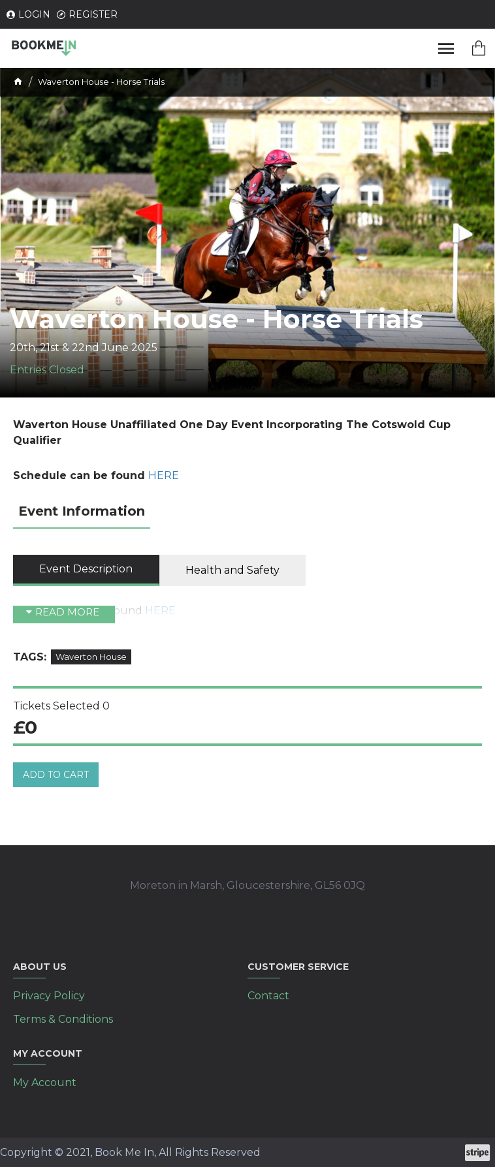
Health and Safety (232, 570)
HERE (163, 475)
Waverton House (91, 656)
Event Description (86, 569)
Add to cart (56, 775)
